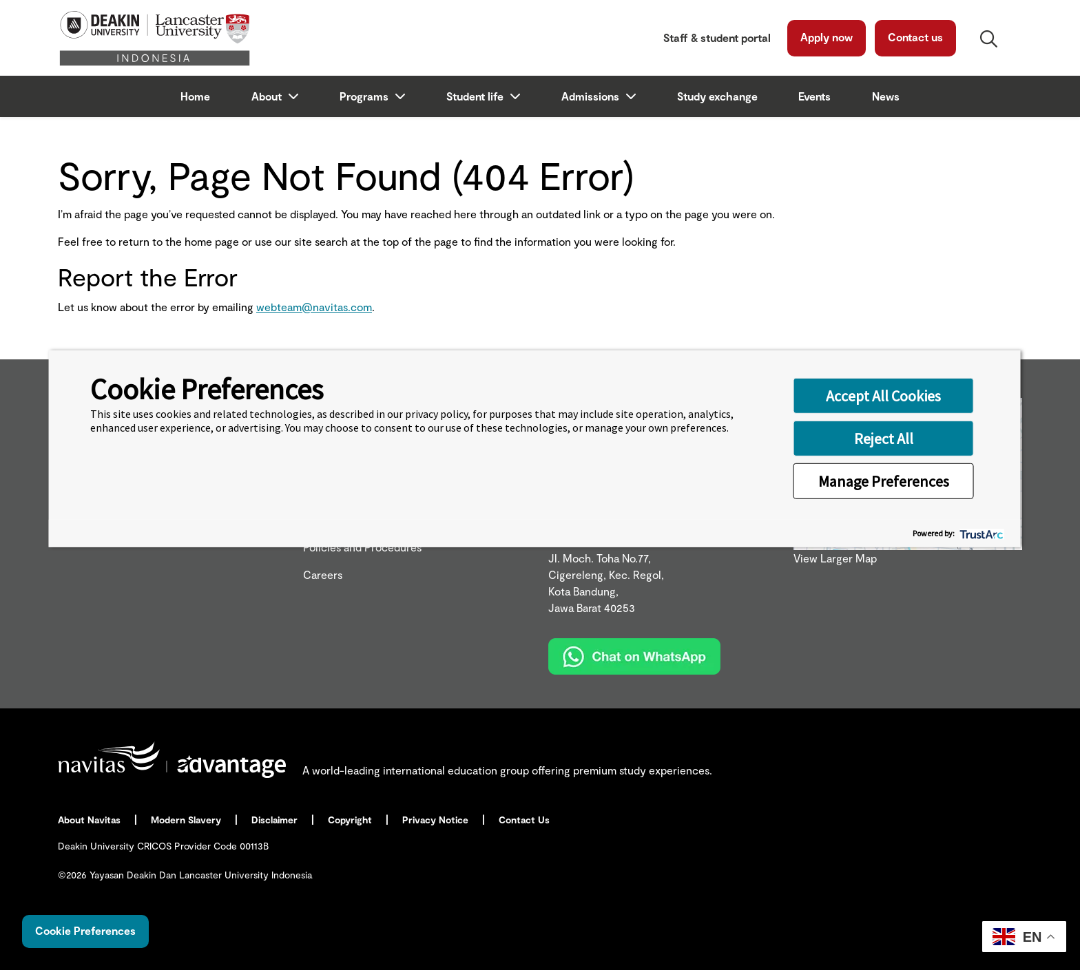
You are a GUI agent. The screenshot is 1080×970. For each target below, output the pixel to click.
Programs (365, 96)
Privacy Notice (436, 819)
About (267, 96)
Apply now (826, 36)
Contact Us (525, 819)
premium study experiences (641, 770)
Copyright (351, 819)
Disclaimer (275, 819)
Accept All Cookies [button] (883, 395)
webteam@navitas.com (314, 306)
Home (195, 96)
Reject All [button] (883, 437)
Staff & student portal (717, 37)
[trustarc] (980, 533)
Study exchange (717, 96)
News (886, 96)
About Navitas (90, 819)
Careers (322, 574)
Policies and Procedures (362, 546)
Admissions (591, 96)
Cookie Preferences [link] (85, 930)
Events (814, 96)
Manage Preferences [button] (883, 480)
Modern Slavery (187, 819)
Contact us (915, 36)
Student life (476, 96)
